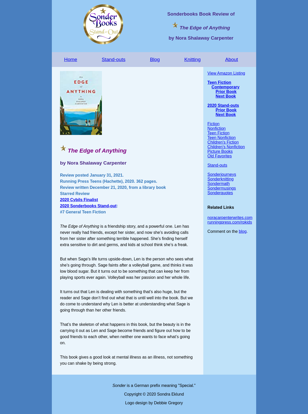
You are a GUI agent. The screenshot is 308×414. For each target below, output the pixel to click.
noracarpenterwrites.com (229, 217)
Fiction (213, 124)
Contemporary (225, 87)
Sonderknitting (220, 179)
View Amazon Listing (226, 73)
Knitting (192, 59)
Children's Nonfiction (226, 147)
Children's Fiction (223, 142)
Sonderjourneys (221, 174)
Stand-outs (113, 59)
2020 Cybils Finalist (79, 200)
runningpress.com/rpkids (229, 222)
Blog (155, 59)
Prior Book (226, 91)
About (231, 59)
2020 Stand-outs (223, 105)
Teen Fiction (219, 82)
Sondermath (218, 183)
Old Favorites (219, 156)
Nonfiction (216, 128)
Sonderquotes (220, 193)
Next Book (226, 96)
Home (70, 59)
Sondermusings (221, 188)
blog (242, 231)
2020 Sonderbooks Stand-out (88, 206)
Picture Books (220, 151)
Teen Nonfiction (221, 137)
